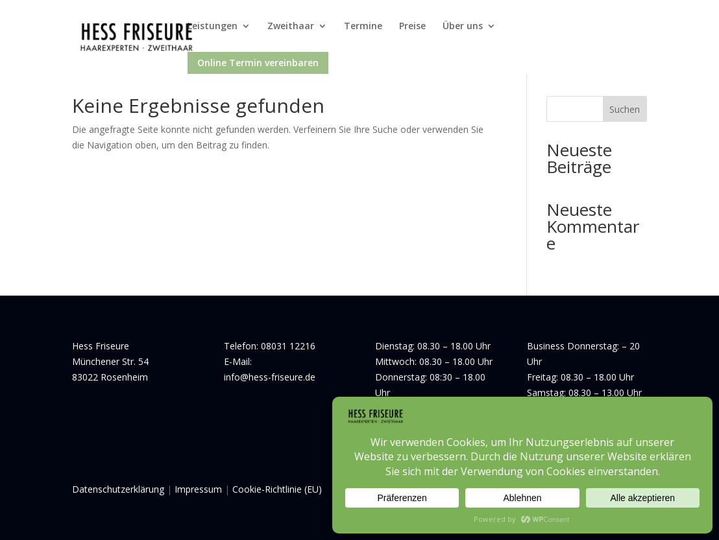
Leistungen (213, 26)
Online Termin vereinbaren (258, 62)
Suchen (624, 109)
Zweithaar (290, 26)
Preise (412, 26)
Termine (363, 26)
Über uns (463, 26)
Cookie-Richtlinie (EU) (277, 489)
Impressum (198, 489)
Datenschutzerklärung (118, 489)
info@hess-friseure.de (269, 377)
